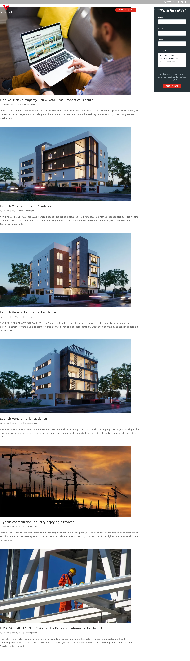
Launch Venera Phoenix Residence (26, 206)
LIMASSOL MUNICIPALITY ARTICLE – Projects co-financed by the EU (51, 628)
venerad (6, 210)
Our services (157, 10)
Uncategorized (29, 104)
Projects (144, 10)
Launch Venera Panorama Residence (28, 312)
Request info (172, 86)
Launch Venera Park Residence (23, 418)
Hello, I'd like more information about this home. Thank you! (172, 60)
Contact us (181, 10)
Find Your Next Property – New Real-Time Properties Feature (46, 100)
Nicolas (6, 104)
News (169, 10)
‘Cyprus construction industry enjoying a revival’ (37, 522)
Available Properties (126, 10)
